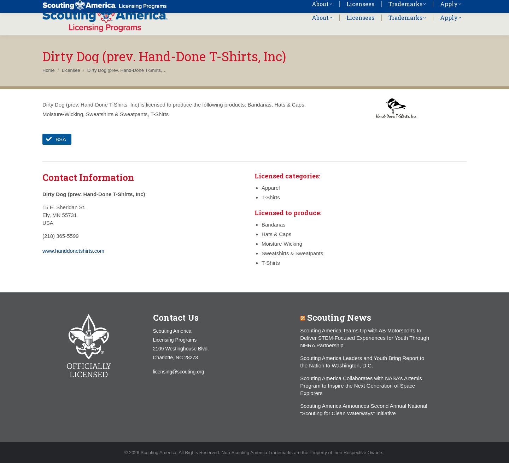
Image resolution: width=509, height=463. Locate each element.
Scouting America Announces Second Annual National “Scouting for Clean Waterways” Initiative (363, 409)
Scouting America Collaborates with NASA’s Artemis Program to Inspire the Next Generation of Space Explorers (361, 385)
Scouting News (339, 317)
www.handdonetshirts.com (73, 251)
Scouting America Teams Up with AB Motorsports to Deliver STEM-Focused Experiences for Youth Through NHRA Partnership (364, 337)
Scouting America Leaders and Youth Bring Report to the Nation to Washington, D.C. (362, 361)
